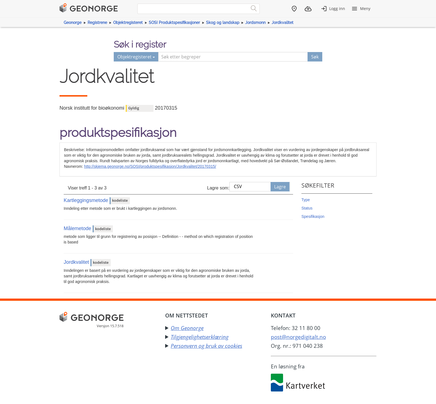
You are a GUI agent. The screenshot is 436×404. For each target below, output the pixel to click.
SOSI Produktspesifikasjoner (174, 22)
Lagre (280, 187)
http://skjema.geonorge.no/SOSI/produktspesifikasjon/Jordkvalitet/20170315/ (150, 166)
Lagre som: (218, 188)
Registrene (97, 22)
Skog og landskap (222, 22)
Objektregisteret (128, 22)
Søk (315, 57)
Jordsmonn (255, 22)
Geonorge (72, 22)
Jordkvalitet (282, 22)
